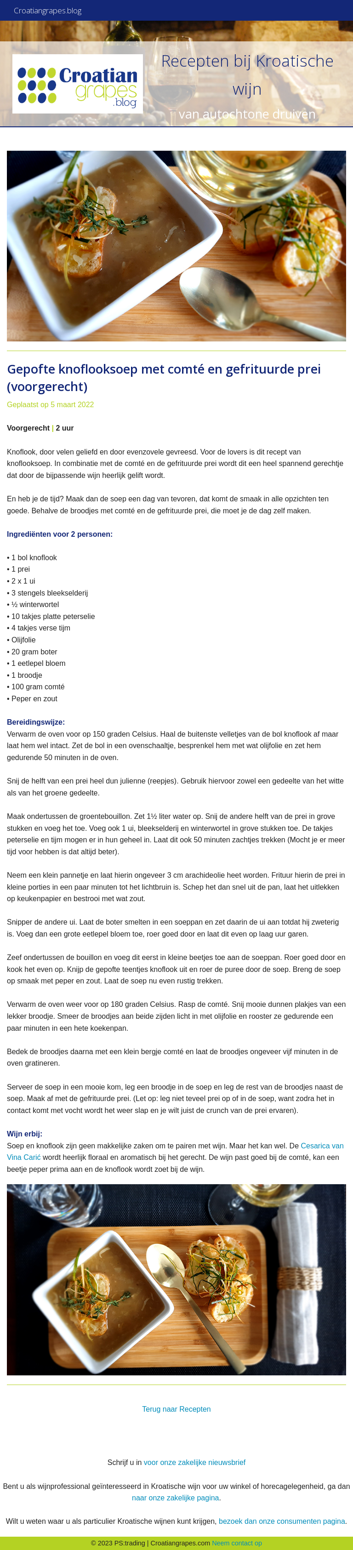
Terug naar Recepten (176, 1409)
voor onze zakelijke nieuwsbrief (194, 1462)
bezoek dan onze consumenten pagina (282, 1521)
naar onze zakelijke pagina (175, 1498)
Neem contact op (237, 1543)
